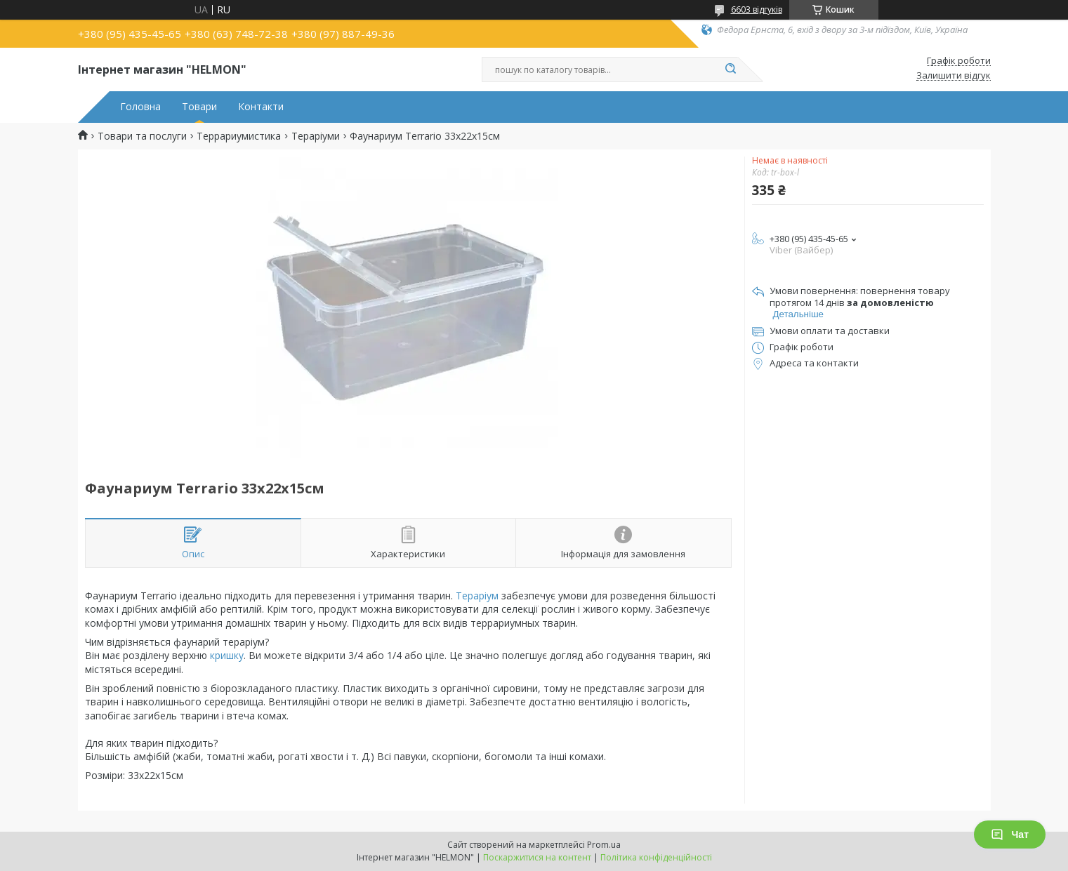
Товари (199, 107)
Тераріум (477, 595)
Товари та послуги (142, 136)
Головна (140, 107)
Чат (1010, 834)
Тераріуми (315, 136)
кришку (227, 655)
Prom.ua (604, 845)
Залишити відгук (953, 76)
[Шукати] (731, 69)
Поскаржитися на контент (537, 857)
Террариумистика (239, 136)
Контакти (261, 107)
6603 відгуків (756, 9)
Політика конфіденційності (656, 857)
